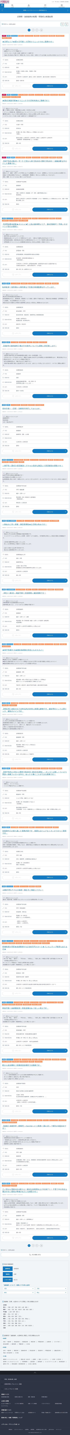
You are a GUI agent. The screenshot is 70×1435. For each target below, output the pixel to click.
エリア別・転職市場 (19, 1403)
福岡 (9, 1325)
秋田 (19, 1307)
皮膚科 (34, 1359)
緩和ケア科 (6, 1364)
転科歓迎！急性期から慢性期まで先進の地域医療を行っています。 (29, 287)
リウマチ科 (57, 1341)
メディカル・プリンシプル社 (9, 1424)
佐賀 (13, 1325)
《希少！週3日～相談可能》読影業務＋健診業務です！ (24, 593)
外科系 (4, 1347)
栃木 (27, 1309)
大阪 (5, 1288)
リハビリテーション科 (50, 1361)
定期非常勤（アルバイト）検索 (13, 1384)
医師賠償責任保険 (5, 1396)
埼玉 (16, 1309)
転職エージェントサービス (7, 1412)
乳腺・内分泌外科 (7, 1352)
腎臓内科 (21, 1344)
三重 (19, 1316)
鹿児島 (30, 1325)
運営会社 (10, 1429)
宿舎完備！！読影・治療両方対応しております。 (21, 409)
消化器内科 (17, 1341)
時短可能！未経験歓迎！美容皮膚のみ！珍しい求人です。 (25, 1008)
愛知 (9, 1316)
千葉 (13, 1309)
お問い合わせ (51, 1429)
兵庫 (16, 1318)
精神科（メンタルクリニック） (11, 1361)
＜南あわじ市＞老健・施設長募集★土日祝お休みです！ (24, 524)
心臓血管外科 (57, 1350)
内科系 (4, 1338)
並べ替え (62, 23)
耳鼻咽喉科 (25, 1361)
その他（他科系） (32, 1364)
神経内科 (33, 1341)
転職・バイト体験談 (32, 1403)
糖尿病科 (14, 1344)
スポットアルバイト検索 (11, 1389)
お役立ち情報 (5, 1401)
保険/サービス (5, 1394)
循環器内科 (25, 1341)
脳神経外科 (24, 1350)
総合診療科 (6, 1344)
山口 (23, 1321)
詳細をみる (50, 86)
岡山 (38, 1292)
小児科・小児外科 (56, 1359)
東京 (9, 1309)
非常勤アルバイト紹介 (19, 1412)
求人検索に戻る (36, 1254)
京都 (38, 1288)
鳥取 (5, 1292)
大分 (23, 1325)
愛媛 (16, 1323)
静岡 (16, 1316)
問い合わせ (57, 1)
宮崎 (26, 1325)
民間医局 (5, 1)
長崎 (16, 1325)
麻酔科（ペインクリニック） (10, 1359)
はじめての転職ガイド (6, 1403)
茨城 (24, 1309)
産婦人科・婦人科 (25, 1359)
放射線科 (40, 1361)
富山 (9, 1314)
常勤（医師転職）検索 (10, 1379)
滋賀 (19, 1318)
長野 (14, 1311)
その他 (28, 1344)
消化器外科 (32, 1350)
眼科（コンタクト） (44, 1359)
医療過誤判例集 (58, 1403)
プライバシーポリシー (18, 1429)
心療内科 (49, 1341)
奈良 (23, 1318)
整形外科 (16, 1350)
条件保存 (66, 23)
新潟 (17, 1311)
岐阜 (13, 1316)
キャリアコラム (4, 1405)
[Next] (67, 10)
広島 (9, 1321)
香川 (9, 1323)
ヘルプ (53, 1)
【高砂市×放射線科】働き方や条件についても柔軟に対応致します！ (29, 346)
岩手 (13, 1307)
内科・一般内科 (7, 1341)
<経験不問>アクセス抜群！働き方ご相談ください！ (23, 890)
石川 (13, 1314)
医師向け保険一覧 (18, 1396)
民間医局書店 (44, 1396)
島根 (19, 1321)
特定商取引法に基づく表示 (41, 1429)
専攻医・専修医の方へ (46, 1412)
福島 (26, 1307)
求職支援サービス (6, 1410)
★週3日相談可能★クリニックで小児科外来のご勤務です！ (26, 101)
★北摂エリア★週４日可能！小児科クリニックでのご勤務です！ (28, 42)
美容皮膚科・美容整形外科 (18, 1364)
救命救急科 (62, 1361)
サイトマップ (58, 1429)
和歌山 (27, 1318)
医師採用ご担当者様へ (64, 1)
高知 (19, 1323)
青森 (9, 1307)
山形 (23, 1307)
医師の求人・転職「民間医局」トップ (11, 1417)
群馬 (31, 1309)
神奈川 (20, 1309)
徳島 (13, 1323)
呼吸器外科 (48, 1350)
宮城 (16, 1307)
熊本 (19, 1325)
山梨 (10, 1311)
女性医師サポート (32, 1412)
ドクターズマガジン (46, 1403)
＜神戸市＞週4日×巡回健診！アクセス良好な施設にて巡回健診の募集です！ (32, 466)
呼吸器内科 (41, 1341)
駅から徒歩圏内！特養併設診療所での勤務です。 (21, 1065)
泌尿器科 (32, 1361)
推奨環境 (32, 1429)
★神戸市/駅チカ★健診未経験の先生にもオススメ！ (23, 650)
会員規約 (27, 1429)
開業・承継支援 (31, 1396)
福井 (16, 1314)
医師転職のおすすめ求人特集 (61, 1412)
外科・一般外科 (7, 1350)
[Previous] (2, 10)
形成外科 (40, 1350)
